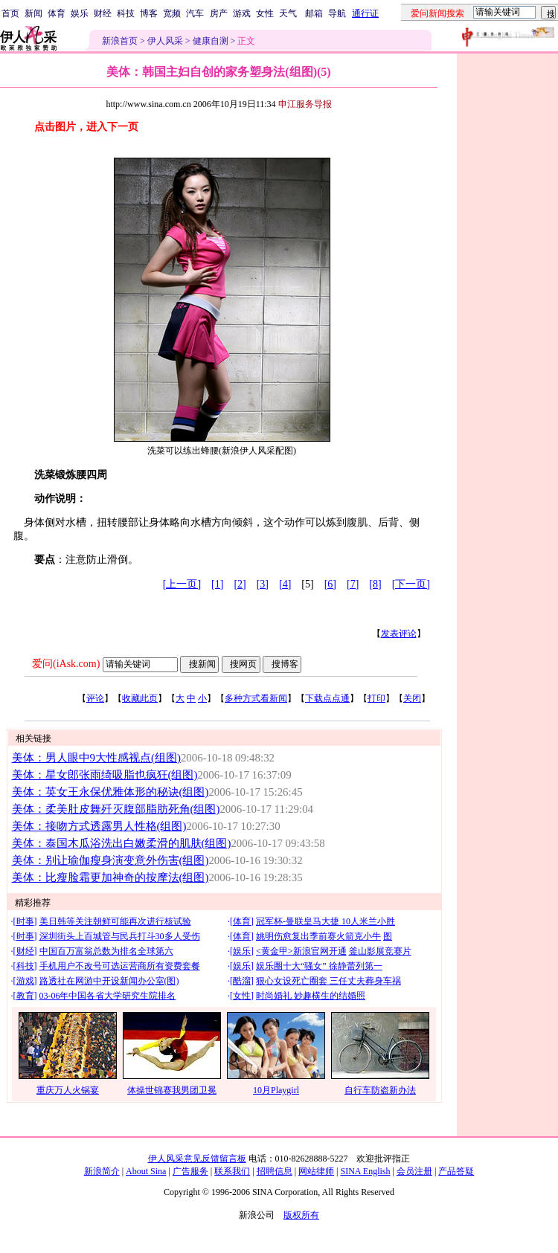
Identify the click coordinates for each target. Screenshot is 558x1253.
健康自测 (210, 41)
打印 (376, 698)
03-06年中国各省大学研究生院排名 (107, 996)
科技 (126, 13)
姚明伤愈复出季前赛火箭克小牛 (318, 936)
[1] (217, 584)
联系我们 (232, 1171)
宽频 (172, 13)
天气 (288, 13)
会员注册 (414, 1171)
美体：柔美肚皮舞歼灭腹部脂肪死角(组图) (116, 809)
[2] (240, 584)
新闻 (33, 13)
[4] (285, 584)
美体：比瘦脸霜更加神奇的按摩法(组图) (110, 877)
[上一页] (182, 584)
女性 (265, 13)
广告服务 (190, 1171)
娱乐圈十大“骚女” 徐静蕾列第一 (319, 966)
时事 (25, 921)
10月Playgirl (276, 1090)
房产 (219, 13)
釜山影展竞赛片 (380, 951)
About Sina (146, 1171)
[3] (263, 584)
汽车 (195, 13)
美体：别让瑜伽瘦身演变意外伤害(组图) (110, 860)
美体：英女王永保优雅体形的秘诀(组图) (110, 792)
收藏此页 (140, 698)
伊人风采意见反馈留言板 (197, 1158)
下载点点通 (327, 698)
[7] (353, 584)
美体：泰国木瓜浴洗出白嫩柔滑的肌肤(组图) (121, 843)
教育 (25, 996)
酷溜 (242, 981)
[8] (375, 584)
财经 (103, 13)
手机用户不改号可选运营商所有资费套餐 (119, 966)
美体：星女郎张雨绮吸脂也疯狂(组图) (105, 775)
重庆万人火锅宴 (67, 1090)
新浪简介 (102, 1171)
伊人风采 (165, 41)
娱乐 (80, 13)
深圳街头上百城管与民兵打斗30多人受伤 (119, 936)
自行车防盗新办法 (380, 1090)
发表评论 (399, 633)
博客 (149, 13)
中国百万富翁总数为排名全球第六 (106, 951)
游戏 (242, 13)
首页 (10, 13)
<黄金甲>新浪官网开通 (301, 951)
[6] (330, 584)
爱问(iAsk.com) (66, 663)
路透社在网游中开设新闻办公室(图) (109, 981)
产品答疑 (456, 1171)
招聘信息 (274, 1171)
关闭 (412, 698)
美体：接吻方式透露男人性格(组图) (99, 826)
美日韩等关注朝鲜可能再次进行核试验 (115, 921)
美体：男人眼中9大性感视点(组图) (96, 758)
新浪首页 (120, 41)
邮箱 (314, 13)
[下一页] (411, 584)
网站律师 (316, 1171)
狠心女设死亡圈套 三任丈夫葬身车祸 (328, 981)
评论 (95, 698)
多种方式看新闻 (256, 698)
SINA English (365, 1171)
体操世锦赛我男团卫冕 (172, 1090)
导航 (337, 13)
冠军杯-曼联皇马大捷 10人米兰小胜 (325, 921)
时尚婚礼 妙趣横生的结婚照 (310, 996)
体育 (56, 13)
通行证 (365, 13)
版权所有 (301, 1215)
